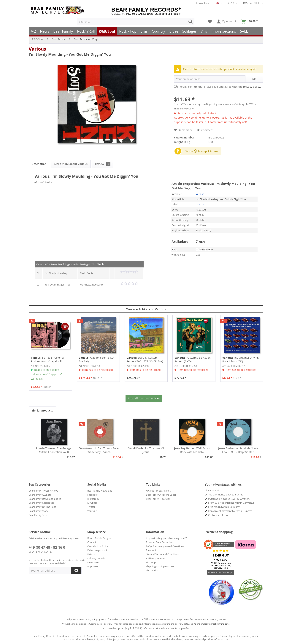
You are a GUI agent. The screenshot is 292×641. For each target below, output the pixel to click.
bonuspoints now (208, 151)
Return (91, 554)
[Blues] (173, 31)
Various (37, 49)
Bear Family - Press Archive (43, 490)
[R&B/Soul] (107, 31)
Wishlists (202, 3)
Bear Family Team (38, 515)
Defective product (97, 550)
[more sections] (224, 31)
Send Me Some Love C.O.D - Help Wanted (238, 450)
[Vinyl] (205, 31)
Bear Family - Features (158, 498)
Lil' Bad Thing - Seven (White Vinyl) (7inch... (99, 450)
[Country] (158, 31)
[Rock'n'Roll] (86, 31)
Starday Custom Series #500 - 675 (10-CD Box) (145, 359)
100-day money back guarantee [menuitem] (225, 494)
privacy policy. (252, 86)
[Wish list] (210, 21)
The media (152, 570)
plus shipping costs (196, 104)
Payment (151, 550)
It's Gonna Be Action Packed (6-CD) (192, 359)
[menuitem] (135, 21)
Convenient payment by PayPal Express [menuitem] (230, 511)
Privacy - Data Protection (159, 542)
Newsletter (93, 562)
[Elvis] (144, 31)
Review (102, 164)
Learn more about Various (71, 164)
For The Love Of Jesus (146, 450)
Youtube (92, 511)
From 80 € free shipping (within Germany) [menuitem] (231, 502)
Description (39, 164)
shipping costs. (99, 619)
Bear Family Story (38, 511)
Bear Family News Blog (99, 490)
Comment (205, 130)
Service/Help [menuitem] (252, 3)
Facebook (92, 494)
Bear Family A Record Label (161, 494)
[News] (44, 31)
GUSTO (200, 204)
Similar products (42, 410)
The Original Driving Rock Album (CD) (240, 359)
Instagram (93, 498)
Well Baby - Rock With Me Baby (192, 450)
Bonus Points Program (99, 538)
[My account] (226, 21)
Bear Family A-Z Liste (40, 494)
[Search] (190, 21)
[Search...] (135, 21)
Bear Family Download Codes (45, 498)
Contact (91, 542)
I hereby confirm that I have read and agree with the (219, 86)
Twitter (91, 506)
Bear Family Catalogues (41, 502)
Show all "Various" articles (143, 398)
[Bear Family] (63, 31)
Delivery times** (96, 558)
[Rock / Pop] (128, 31)
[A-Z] (33, 31)
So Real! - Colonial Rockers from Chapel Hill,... (48, 359)
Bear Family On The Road (42, 506)
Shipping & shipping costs (160, 566)
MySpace (92, 502)
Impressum (93, 566)
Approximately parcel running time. (212, 623)
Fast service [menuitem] (214, 490)
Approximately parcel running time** (166, 538)
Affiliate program (155, 558)
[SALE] (244, 31)
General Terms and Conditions (163, 554)
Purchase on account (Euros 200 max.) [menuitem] (229, 498)
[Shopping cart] (250, 21)
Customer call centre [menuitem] (219, 515)
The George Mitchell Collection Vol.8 (53, 450)
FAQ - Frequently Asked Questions (165, 546)
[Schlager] (189, 31)
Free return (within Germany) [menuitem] (224, 506)
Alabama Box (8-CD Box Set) (96, 359)
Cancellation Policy (97, 546)
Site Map (151, 562)
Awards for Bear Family (158, 490)
